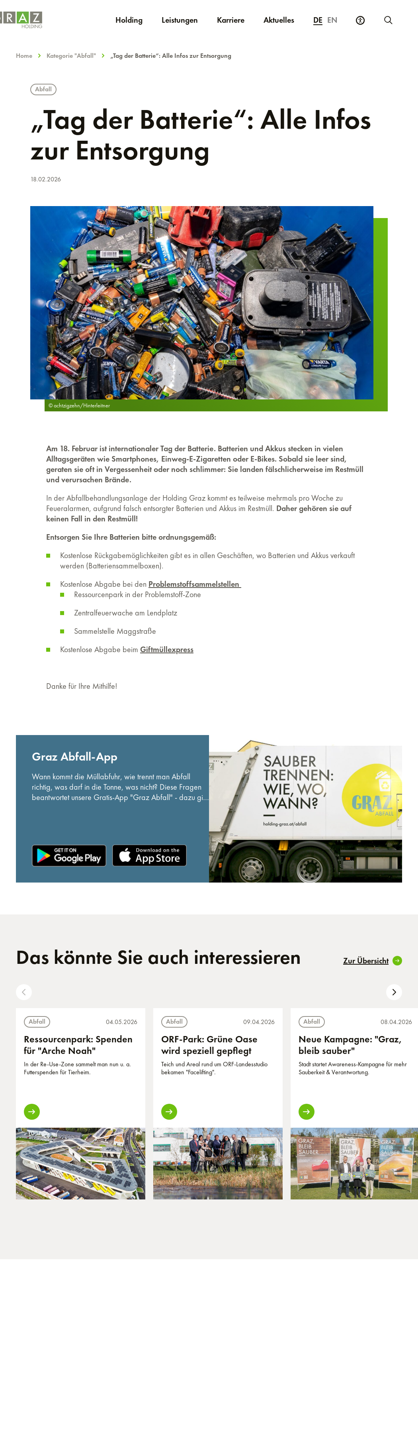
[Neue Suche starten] (387, 20)
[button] (24, 992)
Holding (129, 20)
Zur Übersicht (372, 960)
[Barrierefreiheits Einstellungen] (360, 20)
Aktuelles (279, 20)
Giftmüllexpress (166, 649)
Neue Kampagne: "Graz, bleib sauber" (350, 1045)
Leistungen (180, 20)
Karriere (235, 19)
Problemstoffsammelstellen (194, 584)
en (332, 20)
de (317, 20)
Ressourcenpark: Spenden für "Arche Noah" (78, 1045)
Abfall (43, 89)
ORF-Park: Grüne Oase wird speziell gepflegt (209, 1045)
